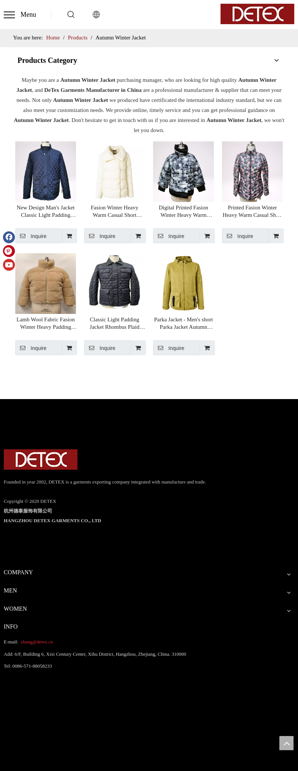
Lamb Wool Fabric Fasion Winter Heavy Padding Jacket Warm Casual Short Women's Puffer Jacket (45, 324)
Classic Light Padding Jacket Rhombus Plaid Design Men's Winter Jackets (114, 324)
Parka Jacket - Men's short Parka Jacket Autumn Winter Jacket (183, 324)
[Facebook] (9, 237)
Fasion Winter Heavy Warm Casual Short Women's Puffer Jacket (114, 212)
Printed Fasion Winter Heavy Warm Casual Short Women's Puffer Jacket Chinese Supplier (252, 212)
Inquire (31, 235)
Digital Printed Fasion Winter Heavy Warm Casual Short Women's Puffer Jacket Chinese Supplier (183, 212)
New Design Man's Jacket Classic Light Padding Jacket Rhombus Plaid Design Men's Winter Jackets (46, 212)
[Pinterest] (9, 251)
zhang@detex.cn (36, 642)
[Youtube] (9, 265)
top (286, 743)
